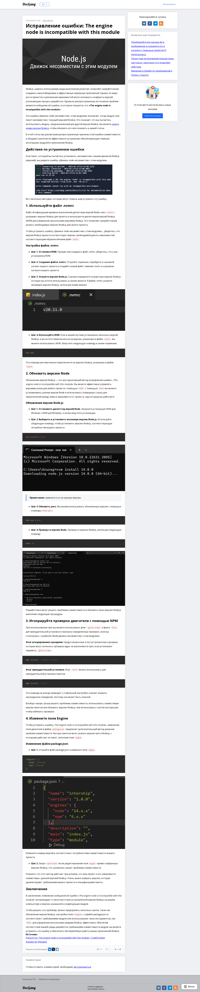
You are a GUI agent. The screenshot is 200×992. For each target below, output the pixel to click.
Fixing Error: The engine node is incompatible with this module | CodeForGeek (65, 937)
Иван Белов (48, 20)
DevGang (29, 4)
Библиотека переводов (49, 979)
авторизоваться (82, 966)
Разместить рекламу (152, 116)
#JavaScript (31, 941)
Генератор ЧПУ (29, 979)
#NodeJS (42, 941)
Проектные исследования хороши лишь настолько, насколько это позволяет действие (152, 62)
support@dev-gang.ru (96, 989)
